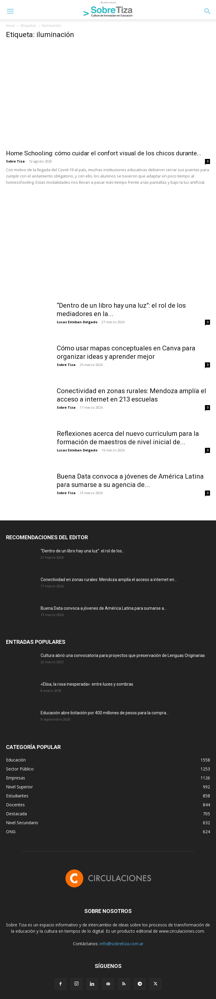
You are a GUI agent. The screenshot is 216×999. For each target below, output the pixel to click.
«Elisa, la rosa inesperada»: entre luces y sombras (87, 684)
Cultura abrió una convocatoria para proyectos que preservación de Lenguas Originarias (123, 655)
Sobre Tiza (15, 161)
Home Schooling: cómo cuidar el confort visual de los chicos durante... (103, 153)
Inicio (10, 25)
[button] (10, 11)
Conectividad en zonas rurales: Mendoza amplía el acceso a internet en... (109, 579)
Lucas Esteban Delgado (77, 322)
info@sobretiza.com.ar (121, 943)
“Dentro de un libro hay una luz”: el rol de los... (83, 550)
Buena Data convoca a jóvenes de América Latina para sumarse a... (104, 608)
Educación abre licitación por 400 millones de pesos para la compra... (105, 712)
